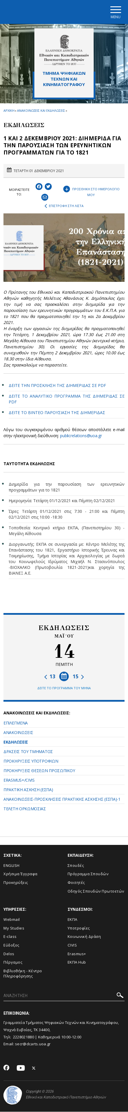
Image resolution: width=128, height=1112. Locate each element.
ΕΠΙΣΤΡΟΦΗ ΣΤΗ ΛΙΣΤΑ (64, 206)
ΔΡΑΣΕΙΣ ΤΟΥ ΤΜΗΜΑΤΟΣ (28, 751)
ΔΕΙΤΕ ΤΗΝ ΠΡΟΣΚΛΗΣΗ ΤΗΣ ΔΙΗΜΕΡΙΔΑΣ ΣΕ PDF (57, 385)
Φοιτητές (76, 882)
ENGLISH (11, 865)
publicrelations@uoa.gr (81, 435)
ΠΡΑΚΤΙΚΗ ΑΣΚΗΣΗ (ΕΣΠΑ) (28, 789)
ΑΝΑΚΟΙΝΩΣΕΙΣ (18, 732)
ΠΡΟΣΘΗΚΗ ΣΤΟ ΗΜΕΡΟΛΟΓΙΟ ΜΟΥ (91, 191)
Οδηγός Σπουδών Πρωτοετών (96, 891)
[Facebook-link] (6, 1068)
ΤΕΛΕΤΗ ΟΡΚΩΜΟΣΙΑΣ (24, 808)
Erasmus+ (77, 953)
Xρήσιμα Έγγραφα (20, 874)
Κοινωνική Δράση (84, 936)
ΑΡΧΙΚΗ (8, 110)
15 (78, 676)
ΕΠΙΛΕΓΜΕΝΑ (15, 723)
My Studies (13, 928)
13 (49, 676)
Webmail (11, 919)
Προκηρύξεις (15, 882)
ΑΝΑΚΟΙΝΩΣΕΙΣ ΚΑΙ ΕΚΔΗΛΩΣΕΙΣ (41, 110)
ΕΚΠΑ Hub (77, 962)
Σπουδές (76, 865)
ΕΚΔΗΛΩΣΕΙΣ (15, 742)
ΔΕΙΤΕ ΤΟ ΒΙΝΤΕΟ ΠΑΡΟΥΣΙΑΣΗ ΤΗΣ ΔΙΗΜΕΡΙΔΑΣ (57, 412)
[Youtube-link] (20, 1068)
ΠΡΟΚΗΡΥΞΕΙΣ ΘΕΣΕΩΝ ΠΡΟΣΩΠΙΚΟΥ (39, 770)
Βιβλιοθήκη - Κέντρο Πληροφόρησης (22, 973)
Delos (8, 953)
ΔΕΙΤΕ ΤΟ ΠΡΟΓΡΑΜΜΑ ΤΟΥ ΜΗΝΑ (64, 688)
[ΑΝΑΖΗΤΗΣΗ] (64, 996)
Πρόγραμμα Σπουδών (88, 874)
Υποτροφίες (79, 928)
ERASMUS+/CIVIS (19, 780)
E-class (10, 936)
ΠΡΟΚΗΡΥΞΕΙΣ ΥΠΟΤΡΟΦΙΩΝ (30, 761)
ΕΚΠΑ (72, 919)
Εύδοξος (11, 945)
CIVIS (72, 945)
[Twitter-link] (34, 1068)
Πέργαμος (12, 962)
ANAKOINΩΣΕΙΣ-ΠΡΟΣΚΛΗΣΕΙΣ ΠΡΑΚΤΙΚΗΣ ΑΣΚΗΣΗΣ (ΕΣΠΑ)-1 (61, 799)
